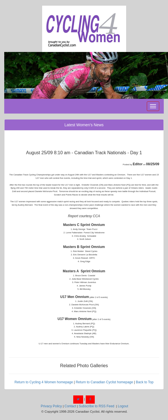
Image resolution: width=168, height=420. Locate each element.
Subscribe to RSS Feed (96, 406)
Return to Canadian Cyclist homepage (104, 382)
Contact (70, 406)
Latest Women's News (84, 125)
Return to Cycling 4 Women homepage (43, 382)
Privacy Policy (51, 406)
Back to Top (144, 382)
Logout (123, 406)
